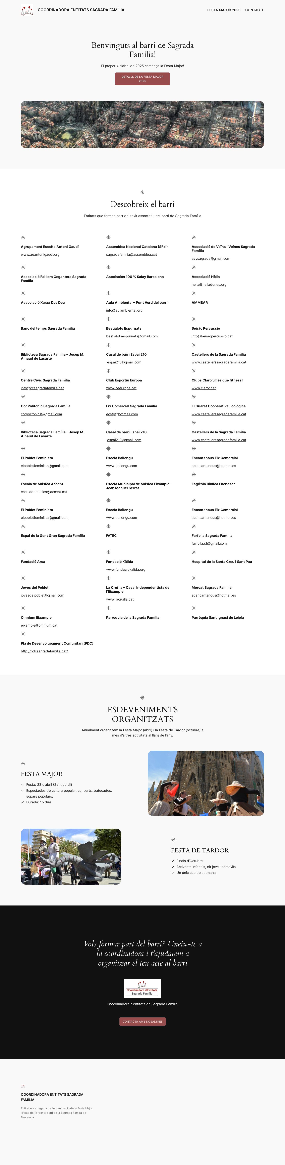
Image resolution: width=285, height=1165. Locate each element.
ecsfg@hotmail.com (122, 414)
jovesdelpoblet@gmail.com (42, 595)
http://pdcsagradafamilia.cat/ (44, 651)
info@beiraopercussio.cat (212, 336)
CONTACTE (254, 10)
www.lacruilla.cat (120, 599)
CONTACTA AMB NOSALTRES (143, 1021)
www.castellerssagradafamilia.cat (219, 362)
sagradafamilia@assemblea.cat (131, 255)
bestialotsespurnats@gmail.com (132, 336)
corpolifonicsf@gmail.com (41, 414)
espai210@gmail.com (124, 362)
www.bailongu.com (121, 466)
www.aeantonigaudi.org (40, 255)
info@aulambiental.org (124, 310)
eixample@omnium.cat (39, 625)
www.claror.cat (204, 388)
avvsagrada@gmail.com (211, 259)
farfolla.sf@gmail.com (209, 543)
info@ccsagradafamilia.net (42, 388)
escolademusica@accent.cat (44, 492)
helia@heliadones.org (209, 285)
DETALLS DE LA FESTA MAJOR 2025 (142, 79)
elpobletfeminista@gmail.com (44, 466)
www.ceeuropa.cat (121, 388)
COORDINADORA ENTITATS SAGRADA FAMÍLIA (81, 9)
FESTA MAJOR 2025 (223, 10)
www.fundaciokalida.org (125, 569)
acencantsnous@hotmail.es (214, 466)
